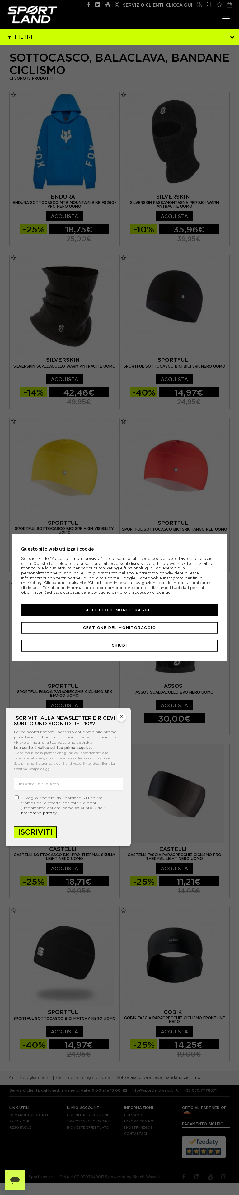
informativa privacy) (39, 813)
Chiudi (119, 645)
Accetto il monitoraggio (119, 610)
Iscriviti (35, 832)
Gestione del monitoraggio (119, 628)
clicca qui (161, 592)
